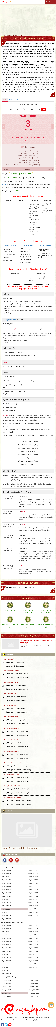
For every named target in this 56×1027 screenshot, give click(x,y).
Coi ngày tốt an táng (10, 705)
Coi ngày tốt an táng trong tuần (17, 708)
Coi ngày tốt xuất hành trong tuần (17, 743)
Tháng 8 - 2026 (33, 983)
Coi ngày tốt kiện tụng (11, 716)
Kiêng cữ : (6, 423)
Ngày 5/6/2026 (6, 938)
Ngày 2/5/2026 (6, 873)
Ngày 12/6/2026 (6, 961)
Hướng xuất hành (10, 245)
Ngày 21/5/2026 (33, 883)
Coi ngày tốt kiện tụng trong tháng (18, 723)
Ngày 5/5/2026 (6, 883)
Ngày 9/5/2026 (6, 896)
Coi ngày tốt (7, 35)
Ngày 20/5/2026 (33, 880)
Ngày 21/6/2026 (33, 938)
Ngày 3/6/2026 (6, 931)
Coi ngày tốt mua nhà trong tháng (17, 700)
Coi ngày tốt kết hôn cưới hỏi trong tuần (19, 789)
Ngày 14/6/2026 (6, 967)
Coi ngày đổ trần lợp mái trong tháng (18, 677)
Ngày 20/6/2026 (33, 935)
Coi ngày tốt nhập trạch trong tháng (18, 735)
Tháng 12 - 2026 (34, 996)
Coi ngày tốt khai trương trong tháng (18, 758)
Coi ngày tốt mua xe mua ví (12, 763)
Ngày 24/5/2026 (33, 893)
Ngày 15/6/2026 (6, 970)
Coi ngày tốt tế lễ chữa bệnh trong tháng (19, 800)
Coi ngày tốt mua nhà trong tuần (17, 696)
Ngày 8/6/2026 (6, 948)
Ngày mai (50, 169)
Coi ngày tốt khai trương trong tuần (18, 754)
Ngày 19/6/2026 (33, 931)
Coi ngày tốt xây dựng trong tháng (18, 689)
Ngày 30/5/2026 (33, 912)
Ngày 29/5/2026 (33, 909)
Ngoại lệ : (6, 426)
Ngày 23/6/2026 (33, 944)
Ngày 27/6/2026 (33, 957)
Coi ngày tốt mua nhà (10, 693)
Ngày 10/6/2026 (6, 954)
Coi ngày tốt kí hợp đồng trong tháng (18, 781)
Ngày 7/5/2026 (6, 889)
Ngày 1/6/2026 (6, 925)
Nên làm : (6, 415)
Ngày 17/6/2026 (33, 925)
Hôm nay (27, 169)
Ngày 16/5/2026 (6, 919)
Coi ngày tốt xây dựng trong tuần (17, 685)
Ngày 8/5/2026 (6, 893)
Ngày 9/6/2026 (6, 951)
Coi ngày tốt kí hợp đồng (11, 774)
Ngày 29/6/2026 (33, 964)
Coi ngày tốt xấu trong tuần (16, 662)
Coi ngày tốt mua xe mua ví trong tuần (19, 766)
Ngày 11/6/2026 (6, 957)
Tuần (10, 99)
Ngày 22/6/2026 (33, 941)
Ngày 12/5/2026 (6, 905)
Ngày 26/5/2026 (33, 899)
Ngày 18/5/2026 (33, 873)
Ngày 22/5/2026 (33, 886)
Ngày (4, 99)
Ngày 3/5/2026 (6, 876)
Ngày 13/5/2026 (6, 909)
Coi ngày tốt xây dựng (11, 682)
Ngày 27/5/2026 (33, 902)
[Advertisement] (28, 20)
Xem (44, 109)
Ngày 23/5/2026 (33, 889)
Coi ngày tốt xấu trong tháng (16, 666)
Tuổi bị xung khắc (45, 245)
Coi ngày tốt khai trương (11, 751)
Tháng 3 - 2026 (6, 986)
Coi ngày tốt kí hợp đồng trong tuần (18, 777)
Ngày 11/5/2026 (6, 902)
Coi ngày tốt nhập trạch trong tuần (18, 731)
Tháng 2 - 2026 (6, 983)
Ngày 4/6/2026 (6, 935)
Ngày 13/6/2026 (6, 964)
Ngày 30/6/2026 (33, 967)
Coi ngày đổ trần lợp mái (11, 670)
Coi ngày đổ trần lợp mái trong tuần (18, 673)
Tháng (16, 99)
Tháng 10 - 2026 (34, 990)
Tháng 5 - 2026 (6, 993)
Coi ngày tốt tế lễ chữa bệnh (12, 797)
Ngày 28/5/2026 (33, 905)
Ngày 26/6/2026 (33, 954)
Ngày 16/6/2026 (6, 973)
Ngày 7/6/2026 (6, 944)
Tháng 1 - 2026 (6, 980)
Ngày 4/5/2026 (6, 880)
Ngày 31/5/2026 (33, 915)
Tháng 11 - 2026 (34, 993)
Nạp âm (4, 184)
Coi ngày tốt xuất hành (11, 740)
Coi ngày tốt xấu (17, 35)
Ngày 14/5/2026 (6, 912)
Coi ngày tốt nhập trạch (11, 728)
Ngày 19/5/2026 (33, 876)
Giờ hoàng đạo (28, 245)
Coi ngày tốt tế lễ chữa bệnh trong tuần (19, 804)
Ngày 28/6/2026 (33, 961)
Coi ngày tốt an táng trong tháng (17, 712)
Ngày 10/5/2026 (6, 899)
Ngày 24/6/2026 (33, 948)
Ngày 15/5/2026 (6, 915)
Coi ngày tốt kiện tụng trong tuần (17, 720)
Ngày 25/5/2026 (33, 896)
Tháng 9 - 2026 (33, 986)
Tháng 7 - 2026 (33, 980)
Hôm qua (5, 169)
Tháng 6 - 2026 (6, 996)
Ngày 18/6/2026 (33, 928)
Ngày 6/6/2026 (6, 941)
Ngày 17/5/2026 (33, 870)
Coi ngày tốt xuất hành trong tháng (18, 746)
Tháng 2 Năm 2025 (28, 116)
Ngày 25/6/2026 (33, 951)
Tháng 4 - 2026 (6, 990)
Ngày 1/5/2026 (6, 870)
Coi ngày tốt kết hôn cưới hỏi (13, 786)
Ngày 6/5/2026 (6, 886)
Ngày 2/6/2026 (6, 928)
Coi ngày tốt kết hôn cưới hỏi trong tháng (20, 793)
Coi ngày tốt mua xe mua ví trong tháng (19, 770)
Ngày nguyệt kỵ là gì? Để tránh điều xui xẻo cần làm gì (20, 848)
